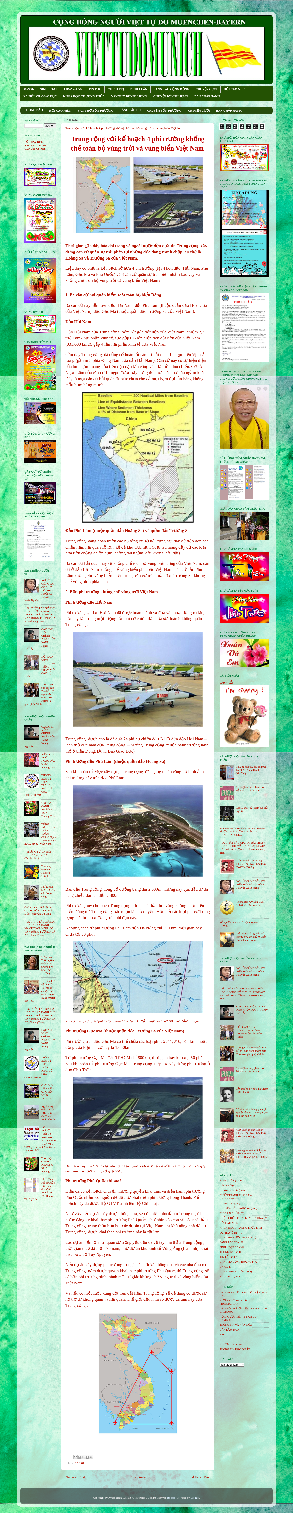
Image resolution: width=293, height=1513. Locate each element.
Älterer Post (201, 1477)
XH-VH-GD (226, 1276)
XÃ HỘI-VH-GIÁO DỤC (40, 96)
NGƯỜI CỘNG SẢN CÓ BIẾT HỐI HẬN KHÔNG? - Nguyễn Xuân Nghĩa (252, 884)
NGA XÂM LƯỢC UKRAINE (237, 1237)
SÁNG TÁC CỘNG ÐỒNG (171, 89)
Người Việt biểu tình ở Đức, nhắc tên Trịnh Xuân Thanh (48, 1113)
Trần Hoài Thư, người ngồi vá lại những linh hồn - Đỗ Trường (47, 965)
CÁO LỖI (226, 682)
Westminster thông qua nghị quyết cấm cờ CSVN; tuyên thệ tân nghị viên (252, 1112)
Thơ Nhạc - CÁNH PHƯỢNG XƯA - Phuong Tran (48, 809)
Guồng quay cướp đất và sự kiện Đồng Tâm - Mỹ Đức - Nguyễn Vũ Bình (38, 910)
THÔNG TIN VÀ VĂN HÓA (236, 1324)
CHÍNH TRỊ (116, 89)
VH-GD (224, 1266)
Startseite (138, 1477)
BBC (222, 1334)
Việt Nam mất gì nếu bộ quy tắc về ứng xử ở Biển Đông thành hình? (251, 936)
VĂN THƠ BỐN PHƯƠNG (129, 96)
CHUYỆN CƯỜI (206, 89)
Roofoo (171, 1497)
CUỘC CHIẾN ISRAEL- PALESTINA (241, 1218)
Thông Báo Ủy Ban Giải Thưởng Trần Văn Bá (249, 903)
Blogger (194, 1497)
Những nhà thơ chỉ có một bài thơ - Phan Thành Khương (251, 770)
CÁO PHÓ (226, 1185)
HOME (29, 88)
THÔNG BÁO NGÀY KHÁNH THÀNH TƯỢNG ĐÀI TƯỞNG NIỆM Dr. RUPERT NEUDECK (242, 831)
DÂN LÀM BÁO (229, 1329)
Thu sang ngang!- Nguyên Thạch (46, 871)
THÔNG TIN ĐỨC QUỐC (235, 1349)
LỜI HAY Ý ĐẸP (229, 1232)
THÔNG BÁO (33, 110)
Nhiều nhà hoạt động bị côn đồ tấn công (48, 891)
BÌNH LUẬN (138, 89)
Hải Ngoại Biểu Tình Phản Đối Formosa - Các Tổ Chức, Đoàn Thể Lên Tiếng (251, 1153)
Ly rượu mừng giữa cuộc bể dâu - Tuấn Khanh (250, 789)
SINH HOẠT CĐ (229, 1247)
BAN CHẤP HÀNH (207, 96)
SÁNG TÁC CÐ (130, 110)
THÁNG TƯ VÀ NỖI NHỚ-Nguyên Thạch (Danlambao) (37, 855)
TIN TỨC (95, 89)
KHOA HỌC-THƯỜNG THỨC (84, 96)
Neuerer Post (75, 1477)
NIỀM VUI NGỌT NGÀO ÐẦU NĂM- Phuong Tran (48, 761)
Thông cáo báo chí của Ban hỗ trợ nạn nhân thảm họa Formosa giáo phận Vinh (251, 1051)
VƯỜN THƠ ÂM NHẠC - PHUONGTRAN (235, 1302)
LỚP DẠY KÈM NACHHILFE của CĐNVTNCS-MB (35, 145)
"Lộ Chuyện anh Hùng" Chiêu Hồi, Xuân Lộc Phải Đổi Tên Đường (251, 863)
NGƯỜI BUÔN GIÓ (231, 1344)
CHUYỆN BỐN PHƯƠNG (170, 96)
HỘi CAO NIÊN (229, 1222)
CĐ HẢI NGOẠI (229, 1190)
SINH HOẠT (48, 89)
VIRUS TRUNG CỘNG (233, 1271)
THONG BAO (72, 88)
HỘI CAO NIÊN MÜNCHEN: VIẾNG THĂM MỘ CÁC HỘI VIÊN (249, 1031)
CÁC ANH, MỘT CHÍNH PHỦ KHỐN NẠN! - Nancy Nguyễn (252, 1009)
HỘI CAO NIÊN (235, 89)
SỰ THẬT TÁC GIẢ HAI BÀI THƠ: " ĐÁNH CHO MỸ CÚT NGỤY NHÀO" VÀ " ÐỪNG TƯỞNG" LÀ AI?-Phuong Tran (40, 615)
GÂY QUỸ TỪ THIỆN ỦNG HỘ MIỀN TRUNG (47, 1092)
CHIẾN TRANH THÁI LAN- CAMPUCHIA (236, 1197)
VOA (222, 1339)
